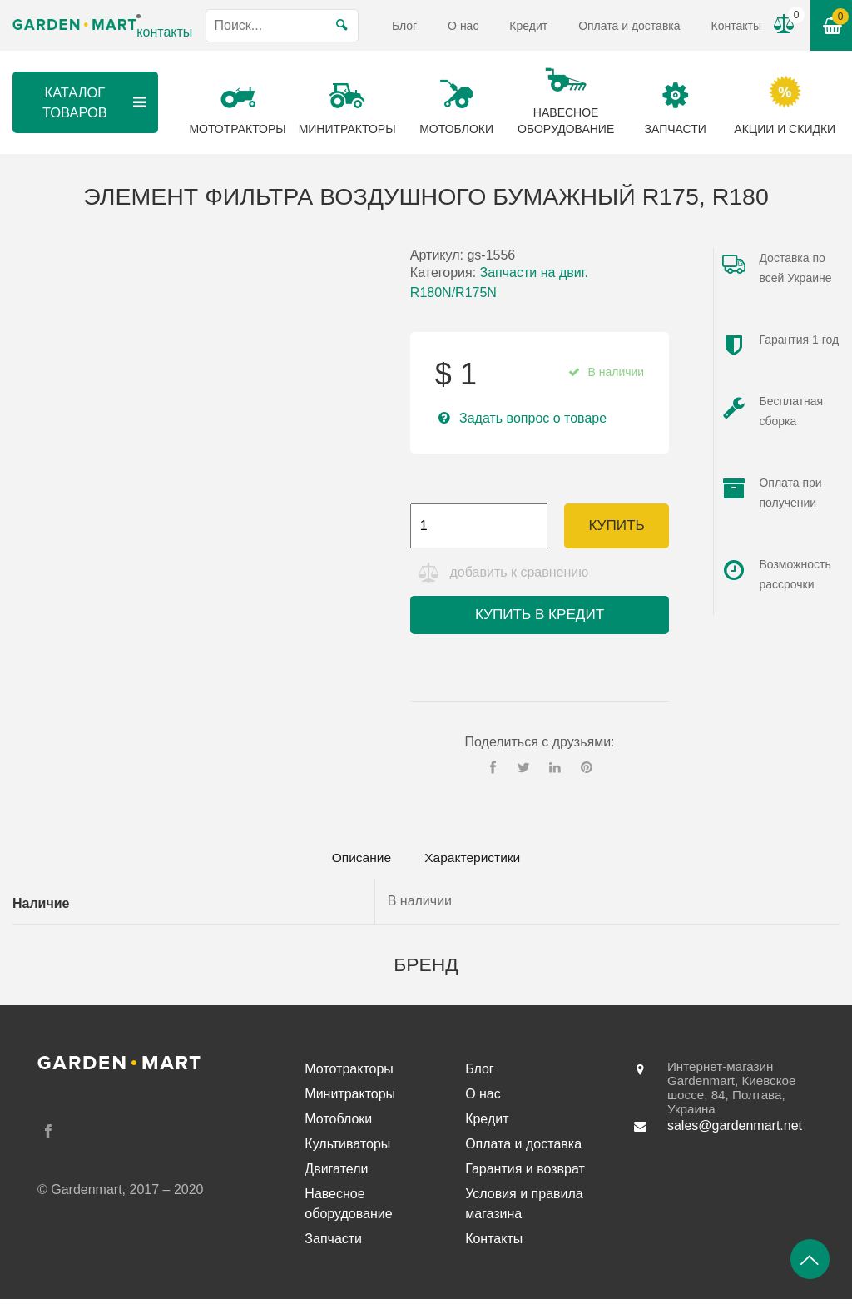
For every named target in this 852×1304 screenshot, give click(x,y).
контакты (164, 32)
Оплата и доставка (629, 25)
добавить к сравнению (521, 575)
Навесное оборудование (348, 1209)
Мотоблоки (338, 1124)
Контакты (736, 25)
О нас (463, 25)
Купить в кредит (539, 618)
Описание (356, 862)
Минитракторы (350, 1099)
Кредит (528, 25)
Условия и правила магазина (524, 1209)
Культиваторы (347, 1149)
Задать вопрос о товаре (533, 418)
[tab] (356, 862)
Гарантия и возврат (525, 1174)
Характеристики (477, 862)
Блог (404, 25)
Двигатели (336, 1174)
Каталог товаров (95, 102)
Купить (616, 525)
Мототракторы (349, 1074)
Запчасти (333, 1244)
